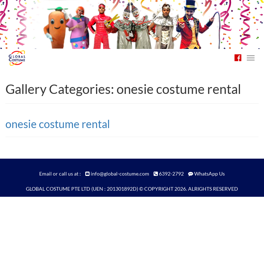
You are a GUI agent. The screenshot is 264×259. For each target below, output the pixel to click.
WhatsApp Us (209, 174)
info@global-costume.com (120, 174)
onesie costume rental (57, 123)
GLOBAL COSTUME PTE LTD (58, 189)
